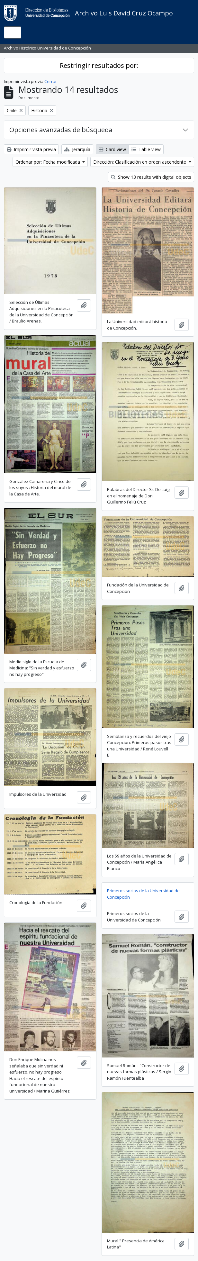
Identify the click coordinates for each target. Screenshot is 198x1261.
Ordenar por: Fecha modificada (48, 162)
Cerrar (50, 81)
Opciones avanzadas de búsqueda (60, 129)
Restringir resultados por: (99, 65)
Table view (146, 149)
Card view (112, 149)
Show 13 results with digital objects (151, 177)
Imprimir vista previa (31, 149)
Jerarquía (77, 149)
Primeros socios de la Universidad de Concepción (143, 894)
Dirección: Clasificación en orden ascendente (140, 162)
